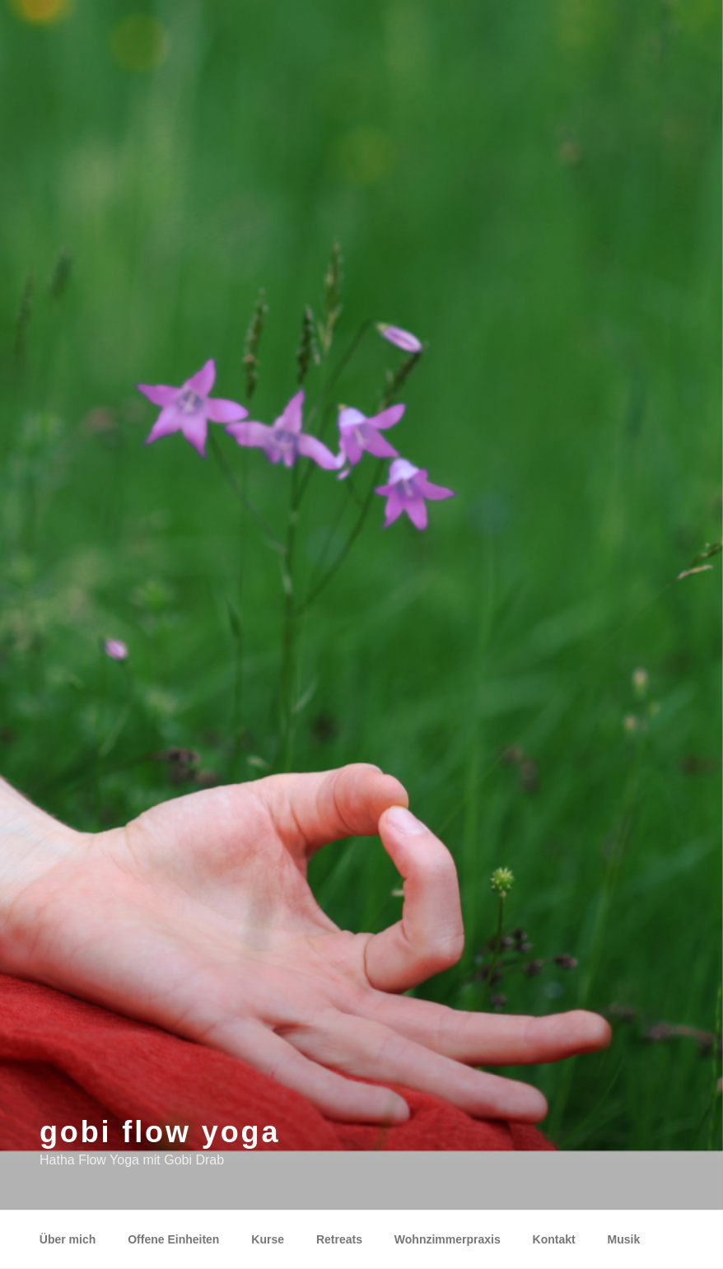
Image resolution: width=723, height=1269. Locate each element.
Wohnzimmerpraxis (447, 1239)
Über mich (68, 1239)
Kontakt (554, 1239)
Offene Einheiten (173, 1239)
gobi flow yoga (160, 1132)
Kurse (267, 1239)
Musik (624, 1239)
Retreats (339, 1239)
